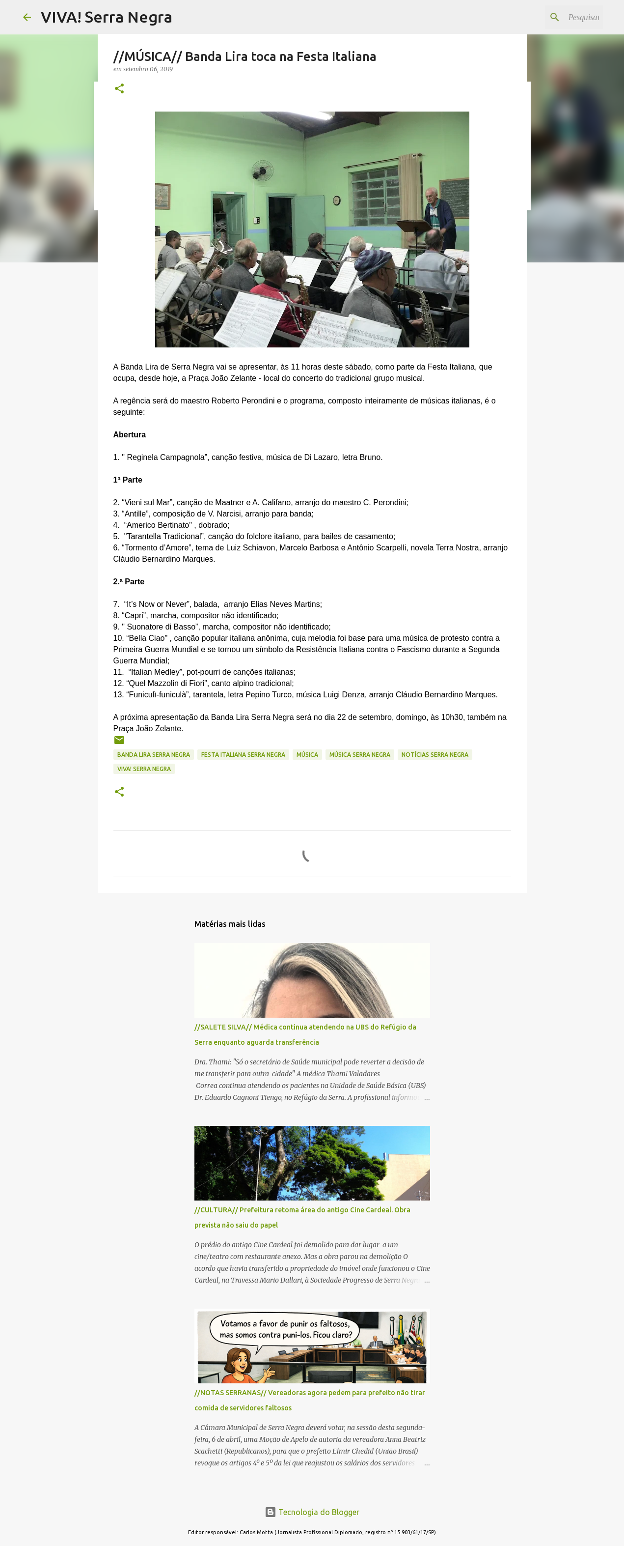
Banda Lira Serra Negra (153, 754)
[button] (119, 89)
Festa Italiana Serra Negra (243, 754)
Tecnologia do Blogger (312, 1512)
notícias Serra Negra (435, 754)
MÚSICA (307, 754)
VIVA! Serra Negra (106, 17)
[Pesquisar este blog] (551, 17)
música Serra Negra (359, 754)
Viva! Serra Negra (144, 769)
